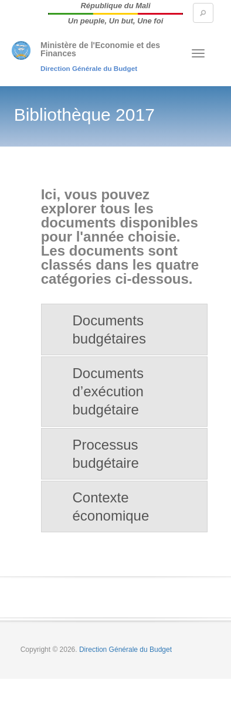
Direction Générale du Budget (88, 68)
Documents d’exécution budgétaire (108, 391)
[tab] (124, 329)
